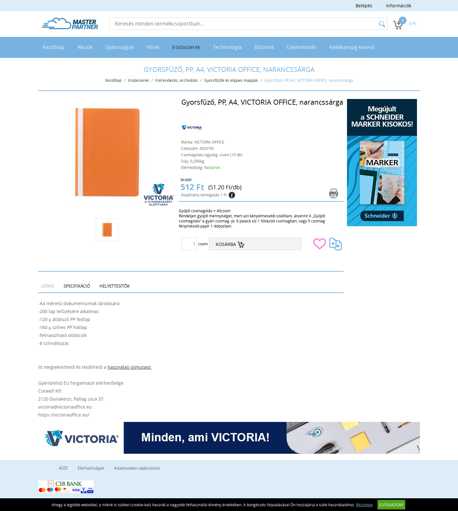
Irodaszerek (186, 47)
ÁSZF (63, 468)
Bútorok (264, 47)
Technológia (227, 47)
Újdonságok (119, 47)
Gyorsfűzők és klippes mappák (231, 80)
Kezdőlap (54, 47)
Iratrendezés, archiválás (176, 80)
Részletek (364, 504)
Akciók (85, 47)
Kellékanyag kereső (352, 47)
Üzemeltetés (301, 47)
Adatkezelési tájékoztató (137, 468)
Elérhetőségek (91, 468)
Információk (398, 6)
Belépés (364, 6)
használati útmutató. (130, 367)
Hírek (153, 47)
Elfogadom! (391, 504)
